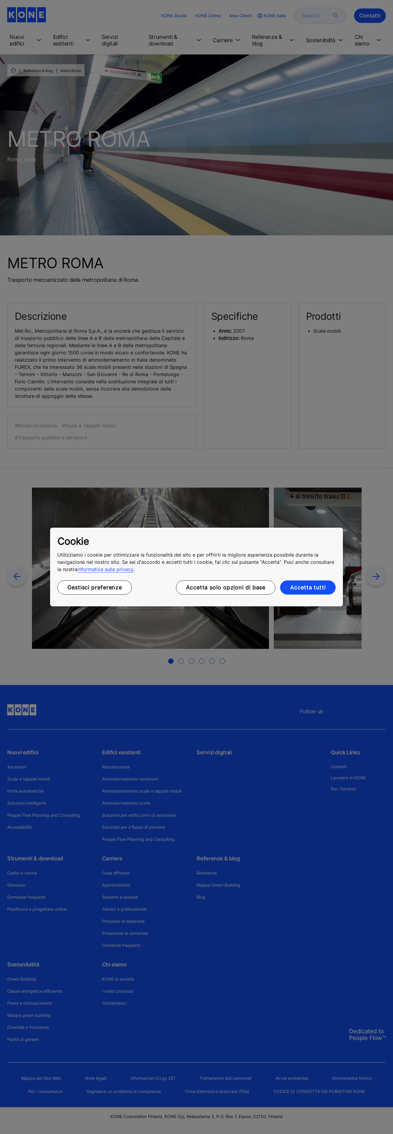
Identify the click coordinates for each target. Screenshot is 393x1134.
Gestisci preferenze (94, 587)
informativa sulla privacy (105, 569)
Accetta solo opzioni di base (225, 587)
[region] (196, 567)
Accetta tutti (308, 587)
